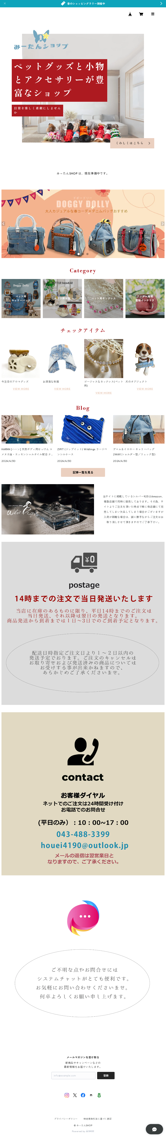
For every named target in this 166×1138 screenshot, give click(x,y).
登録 (106, 1075)
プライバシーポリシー (66, 1118)
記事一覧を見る (83, 472)
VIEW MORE (21, 388)
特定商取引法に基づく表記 (98, 1118)
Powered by (83, 1131)
